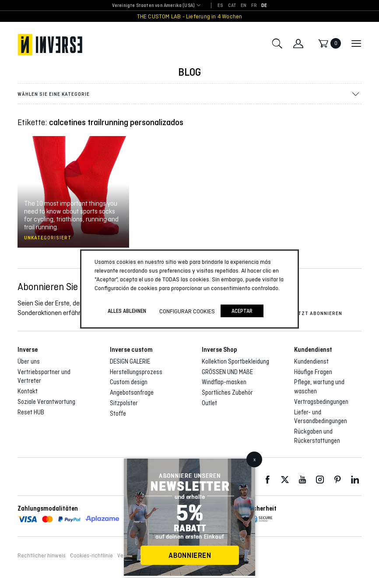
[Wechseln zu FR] (254, 5)
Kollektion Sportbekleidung (235, 361)
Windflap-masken (224, 381)
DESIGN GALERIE (130, 361)
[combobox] (153, 6)
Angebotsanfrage (132, 392)
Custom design (128, 381)
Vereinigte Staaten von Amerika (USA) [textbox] (153, 5)
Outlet (209, 402)
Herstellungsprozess (136, 371)
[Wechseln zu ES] (220, 5)
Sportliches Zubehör (227, 392)
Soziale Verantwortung (46, 401)
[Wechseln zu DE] (264, 5)
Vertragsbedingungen (321, 401)
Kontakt (28, 391)
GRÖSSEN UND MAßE (227, 371)
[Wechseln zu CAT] (232, 5)
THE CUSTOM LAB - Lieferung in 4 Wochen (189, 16)
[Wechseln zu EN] (243, 5)
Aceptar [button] (242, 311)
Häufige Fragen (313, 371)
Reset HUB (31, 412)
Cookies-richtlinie (91, 556)
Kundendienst (311, 361)
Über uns (29, 361)
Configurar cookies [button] (187, 311)
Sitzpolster (124, 402)
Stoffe (118, 413)
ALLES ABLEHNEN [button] (127, 311)
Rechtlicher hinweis (42, 556)
